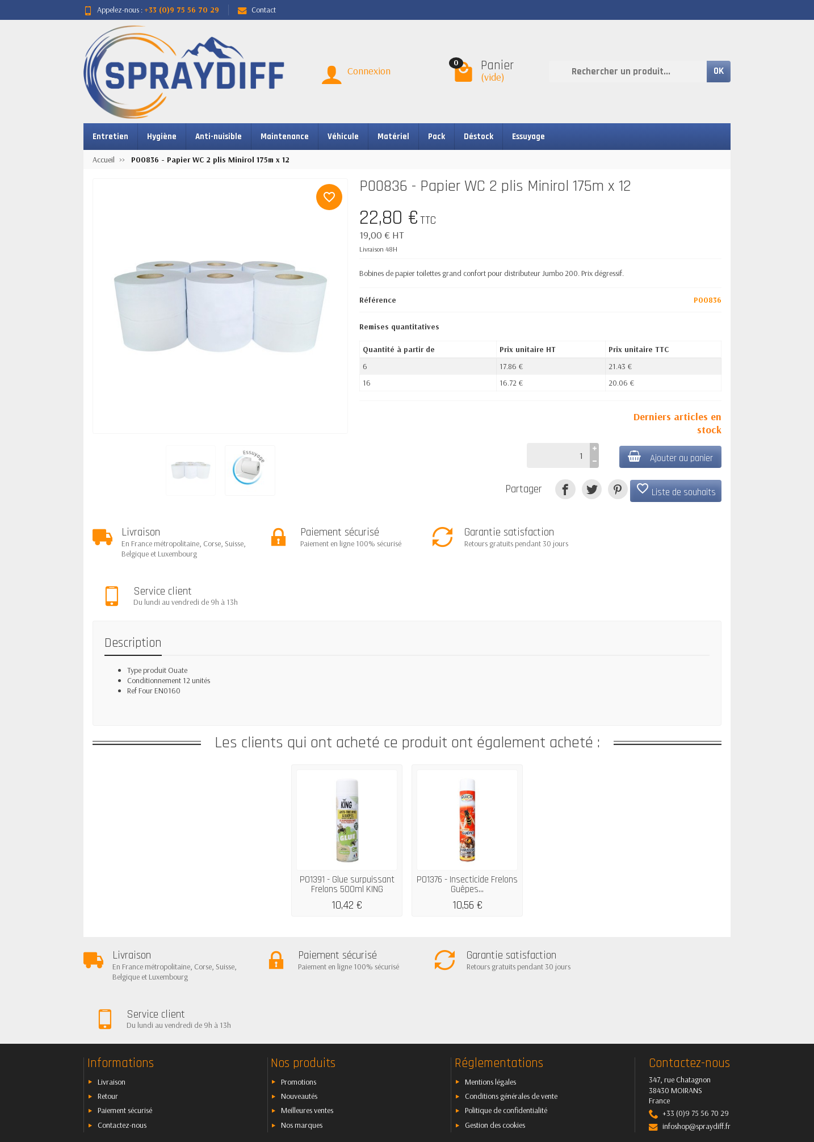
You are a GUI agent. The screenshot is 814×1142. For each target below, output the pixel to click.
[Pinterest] (618, 489)
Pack (436, 136)
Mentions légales (490, 986)
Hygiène (162, 136)
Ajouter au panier (669, 457)
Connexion (369, 70)
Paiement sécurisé (125, 1014)
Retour (108, 1000)
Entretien (110, 136)
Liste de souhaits (676, 490)
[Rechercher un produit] (628, 71)
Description (133, 595)
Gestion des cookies (495, 1029)
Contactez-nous (122, 1029)
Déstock (478, 136)
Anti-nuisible (218, 136)
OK (719, 71)
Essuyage (528, 136)
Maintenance (285, 136)
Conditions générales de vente (511, 1000)
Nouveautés (299, 1000)
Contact (257, 10)
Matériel (393, 136)
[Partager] (565, 489)
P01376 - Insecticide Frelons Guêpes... (467, 837)
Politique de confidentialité (506, 1014)
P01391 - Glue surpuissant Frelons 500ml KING (347, 837)
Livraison (111, 986)
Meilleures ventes (307, 1014)
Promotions (298, 986)
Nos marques (301, 1029)
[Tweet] (592, 489)
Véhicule (343, 136)
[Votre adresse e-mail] (381, 1073)
